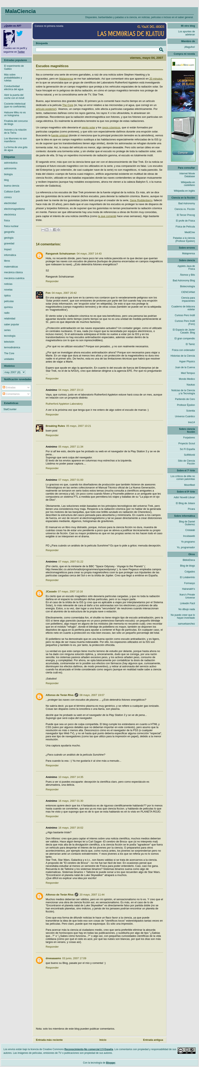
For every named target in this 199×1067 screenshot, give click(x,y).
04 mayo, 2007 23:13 (70, 389)
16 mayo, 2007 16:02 (70, 827)
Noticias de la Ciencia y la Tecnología (183, 392)
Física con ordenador (183, 350)
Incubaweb (189, 536)
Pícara (191, 509)
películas (9, 301)
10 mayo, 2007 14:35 (70, 777)
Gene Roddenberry (141, 200)
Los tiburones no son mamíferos (15, 140)
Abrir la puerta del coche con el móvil (14, 96)
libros (7, 260)
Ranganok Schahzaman (60, 253)
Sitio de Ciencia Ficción (186, 462)
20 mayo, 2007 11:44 (92, 894)
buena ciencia (11, 185)
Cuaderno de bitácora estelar (183, 308)
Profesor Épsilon (186, 405)
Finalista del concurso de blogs (16, 122)
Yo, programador (186, 547)
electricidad (10, 203)
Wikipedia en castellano (188, 184)
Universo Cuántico (185, 416)
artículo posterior (46, 108)
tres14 (191, 422)
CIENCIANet (188, 292)
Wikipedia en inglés (184, 190)
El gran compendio (185, 338)
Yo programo (188, 541)
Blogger (110, 1062)
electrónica (10, 214)
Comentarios (11, 394)
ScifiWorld (189, 454)
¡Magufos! (189, 47)
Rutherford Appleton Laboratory (64, 403)
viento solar (88, 127)
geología (8, 237)
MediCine (190, 232)
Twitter (21, 51)
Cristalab (190, 530)
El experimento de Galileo (14, 67)
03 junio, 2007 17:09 (74, 958)
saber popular (11, 324)
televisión (9, 341)
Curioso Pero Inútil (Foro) (185, 322)
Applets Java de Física (186, 267)
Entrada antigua (153, 1039)
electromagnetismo (14, 209)
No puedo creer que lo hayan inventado (183, 616)
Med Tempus (188, 373)
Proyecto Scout (186, 443)
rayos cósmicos (111, 127)
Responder (52, 281)
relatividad (9, 318)
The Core (67, 105)
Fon (48, 292)
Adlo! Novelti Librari (184, 497)
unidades (9, 359)
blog (6, 180)
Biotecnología (187, 286)
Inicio (103, 1039)
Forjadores (189, 437)
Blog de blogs (187, 565)
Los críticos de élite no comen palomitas (183, 478)
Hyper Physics (187, 361)
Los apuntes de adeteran (186, 33)
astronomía (10, 168)
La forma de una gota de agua (15, 149)
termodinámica (12, 347)
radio (7, 312)
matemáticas (11, 266)
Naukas (191, 384)
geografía (9, 231)
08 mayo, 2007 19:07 (92, 695)
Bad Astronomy (186, 203)
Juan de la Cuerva (185, 367)
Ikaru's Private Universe (187, 596)
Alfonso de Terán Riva (59, 695)
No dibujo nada (186, 609)
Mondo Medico (187, 379)
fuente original (59, 135)
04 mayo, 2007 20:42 (64, 292)
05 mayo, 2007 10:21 (78, 425)
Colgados (190, 571)
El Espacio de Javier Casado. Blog (184, 331)
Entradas (9, 387)
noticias (8, 284)
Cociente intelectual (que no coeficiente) (14, 105)
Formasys (189, 583)
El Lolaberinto (187, 577)
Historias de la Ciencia (183, 355)
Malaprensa (66, 78)
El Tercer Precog (186, 215)
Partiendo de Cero (185, 399)
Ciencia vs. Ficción (185, 209)
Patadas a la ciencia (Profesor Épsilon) (184, 239)
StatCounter (10, 409)
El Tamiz (190, 344)
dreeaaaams (53, 958)
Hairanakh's (188, 589)
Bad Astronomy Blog (184, 280)
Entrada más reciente (49, 1039)
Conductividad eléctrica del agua (13, 88)
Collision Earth (12, 191)
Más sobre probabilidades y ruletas (13, 77)
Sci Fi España (187, 449)
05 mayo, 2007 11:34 (70, 446)
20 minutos (156, 78)
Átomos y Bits (187, 274)
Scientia (190, 410)
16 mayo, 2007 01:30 (70, 800)
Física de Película (185, 226)
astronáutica (10, 162)
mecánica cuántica (14, 278)
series (7, 330)
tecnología (9, 335)
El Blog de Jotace (185, 503)
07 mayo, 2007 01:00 (70, 479)
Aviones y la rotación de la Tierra (15, 131)
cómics (8, 197)
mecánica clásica (13, 272)
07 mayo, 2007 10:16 (70, 591)
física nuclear (11, 226)
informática (10, 255)
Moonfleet (189, 485)
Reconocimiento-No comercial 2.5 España (88, 1049)
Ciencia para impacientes (188, 299)
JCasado (51, 591)
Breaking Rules (55, 425)
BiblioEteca (189, 560)
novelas (8, 289)
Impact (7, 249)
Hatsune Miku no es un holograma (15, 114)
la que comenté (107, 216)
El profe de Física (185, 220)
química (8, 307)
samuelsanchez (186, 623)
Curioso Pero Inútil (185, 315)
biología (8, 174)
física (7, 220)
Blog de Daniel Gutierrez (187, 523)
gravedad (9, 243)
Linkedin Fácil (187, 603)
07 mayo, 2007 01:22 (70, 561)
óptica (7, 295)
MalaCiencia (20, 11)
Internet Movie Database (187, 175)
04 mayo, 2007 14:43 (89, 253)
